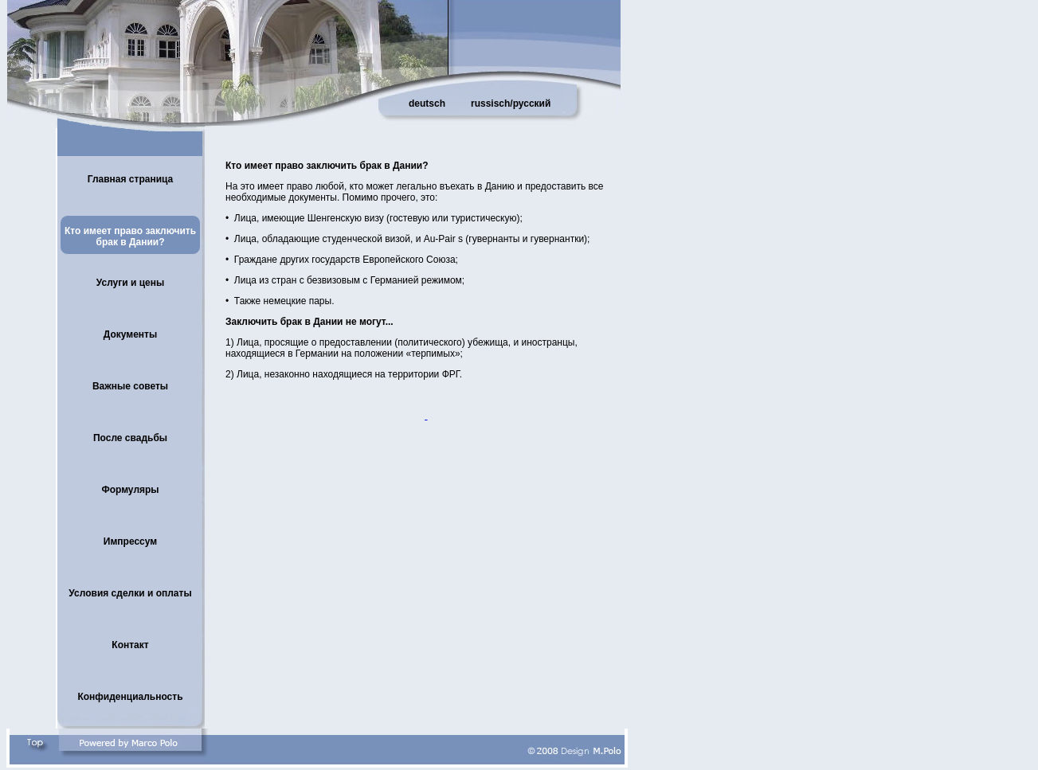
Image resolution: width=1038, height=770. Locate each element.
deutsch (427, 103)
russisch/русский (510, 103)
